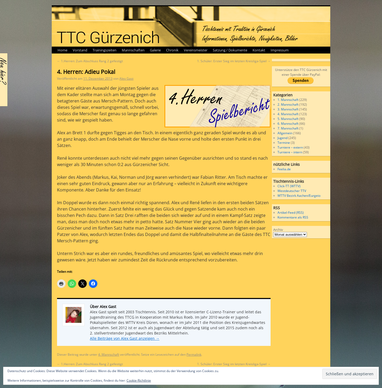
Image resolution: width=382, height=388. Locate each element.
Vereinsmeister (195, 50)
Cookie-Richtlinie (139, 380)
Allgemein (284, 133)
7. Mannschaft (287, 128)
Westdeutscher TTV (291, 191)
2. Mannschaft (287, 104)
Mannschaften (133, 50)
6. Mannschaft (287, 123)
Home (62, 50)
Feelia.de (284, 169)
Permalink (193, 354)
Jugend (282, 138)
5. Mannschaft (287, 119)
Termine (283, 142)
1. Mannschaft (287, 99)
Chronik (172, 50)
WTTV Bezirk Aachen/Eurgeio (298, 195)
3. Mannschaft (287, 109)
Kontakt (259, 50)
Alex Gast (126, 78)
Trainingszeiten (104, 50)
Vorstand (80, 50)
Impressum (280, 50)
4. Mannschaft (108, 354)
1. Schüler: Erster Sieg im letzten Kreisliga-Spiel (234, 61)
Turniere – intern (289, 152)
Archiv (278, 229)
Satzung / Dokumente (230, 50)
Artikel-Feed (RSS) (290, 212)
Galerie (155, 50)
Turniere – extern (290, 147)
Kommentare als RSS (292, 217)
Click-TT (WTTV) (289, 186)
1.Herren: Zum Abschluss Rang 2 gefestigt (90, 61)
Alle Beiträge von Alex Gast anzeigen (124, 338)
